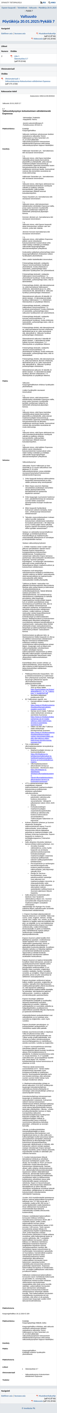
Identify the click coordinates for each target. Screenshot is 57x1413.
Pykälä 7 (29, 11)
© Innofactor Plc (28, 1408)
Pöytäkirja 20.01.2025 (47, 7)
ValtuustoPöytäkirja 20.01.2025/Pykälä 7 (28, 19)
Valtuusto (33, 7)
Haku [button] (52, 2)
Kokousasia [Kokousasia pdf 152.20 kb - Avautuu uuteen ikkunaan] (38, 38)
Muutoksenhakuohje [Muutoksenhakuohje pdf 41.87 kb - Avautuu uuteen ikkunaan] (47, 33)
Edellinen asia (6, 33)
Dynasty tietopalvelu (11, 2)
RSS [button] (43, 2)
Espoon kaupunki (9, 7)
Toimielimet (22, 7)
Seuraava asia (19, 33)
